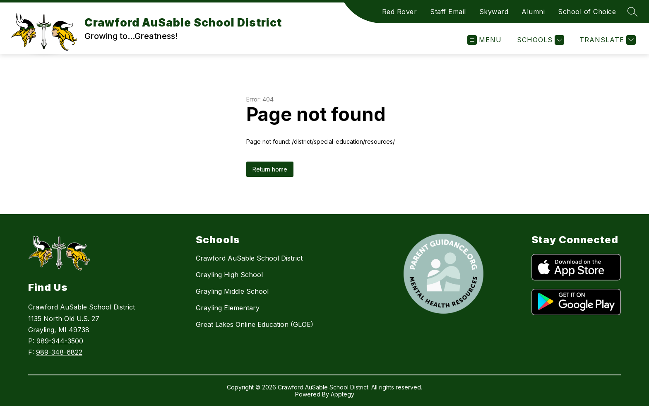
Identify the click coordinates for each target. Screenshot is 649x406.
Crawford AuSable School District (249, 258)
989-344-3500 (59, 341)
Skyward (494, 11)
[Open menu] (484, 40)
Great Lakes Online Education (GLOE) (254, 324)
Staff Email (448, 11)
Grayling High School (229, 275)
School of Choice (587, 11)
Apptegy (342, 394)
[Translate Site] (606, 40)
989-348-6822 (59, 352)
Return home (269, 169)
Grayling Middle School (232, 291)
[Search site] (632, 12)
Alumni (533, 11)
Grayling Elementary (228, 308)
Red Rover (399, 11)
